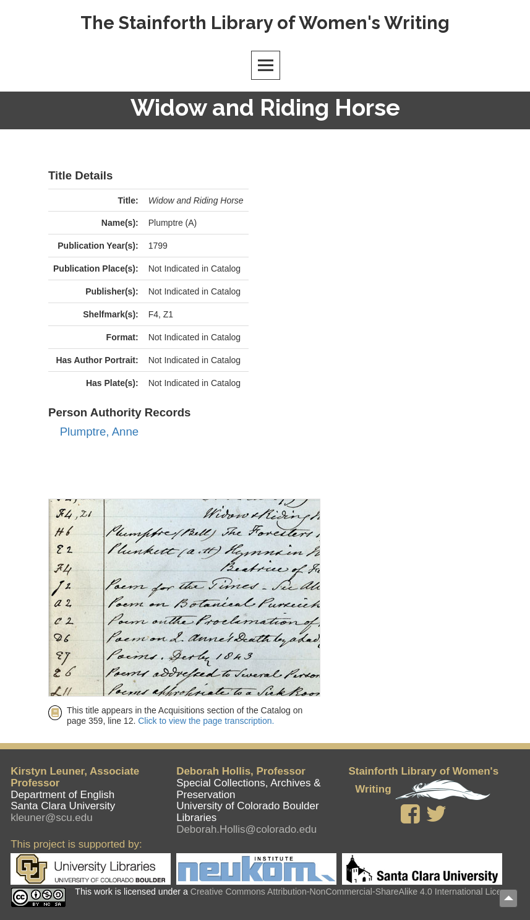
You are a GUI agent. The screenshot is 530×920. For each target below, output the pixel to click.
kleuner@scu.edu (52, 817)
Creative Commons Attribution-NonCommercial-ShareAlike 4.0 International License (353, 891)
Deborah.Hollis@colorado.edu (246, 829)
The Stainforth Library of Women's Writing (265, 22)
